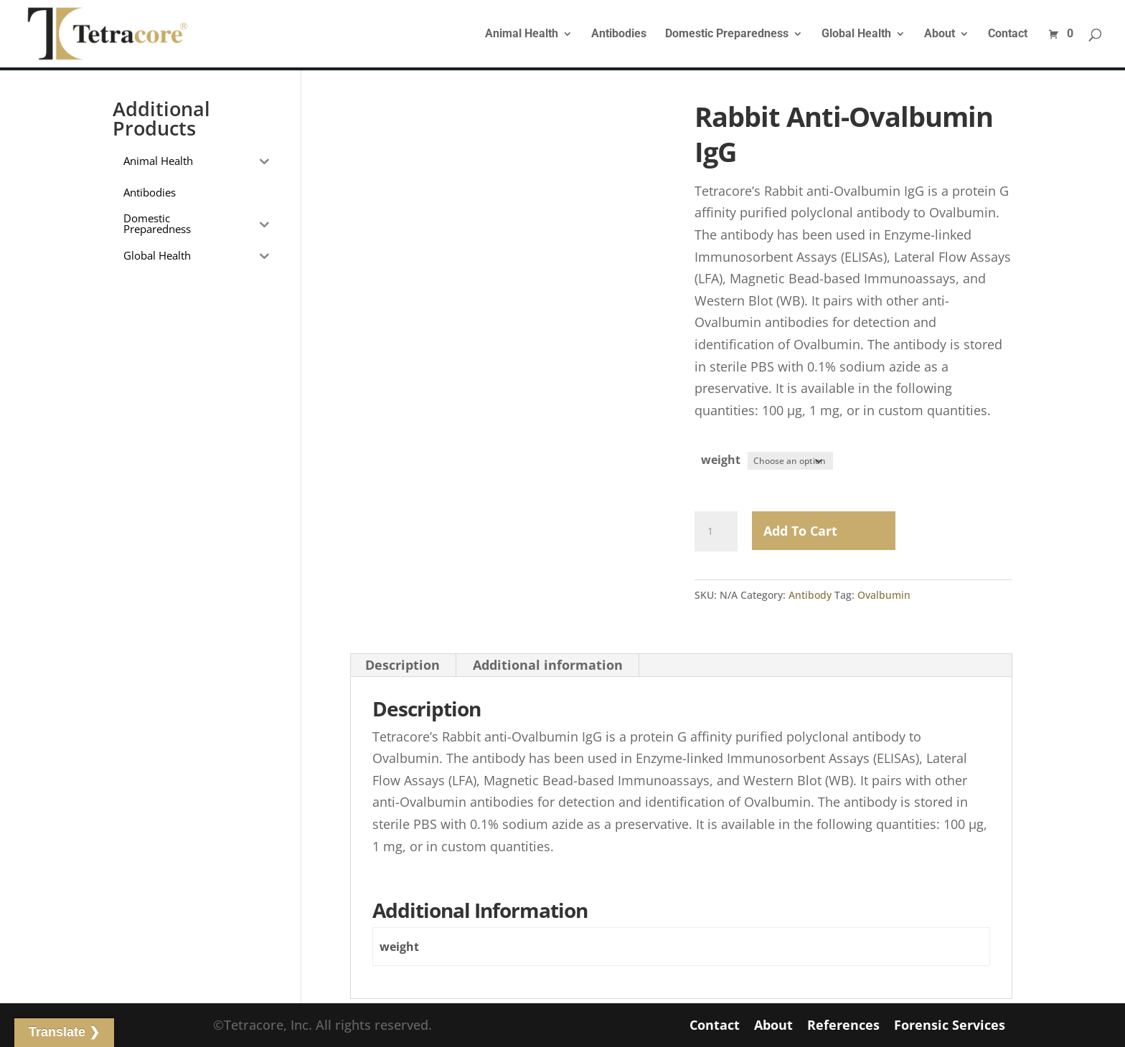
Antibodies (618, 34)
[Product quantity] (716, 531)
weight (720, 460)
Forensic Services (949, 1024)
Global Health (856, 34)
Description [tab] (402, 664)
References (843, 1024)
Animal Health (521, 34)
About (939, 34)
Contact (1007, 34)
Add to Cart (800, 530)
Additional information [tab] (548, 664)
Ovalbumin (883, 594)
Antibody (810, 594)
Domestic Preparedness (727, 34)
